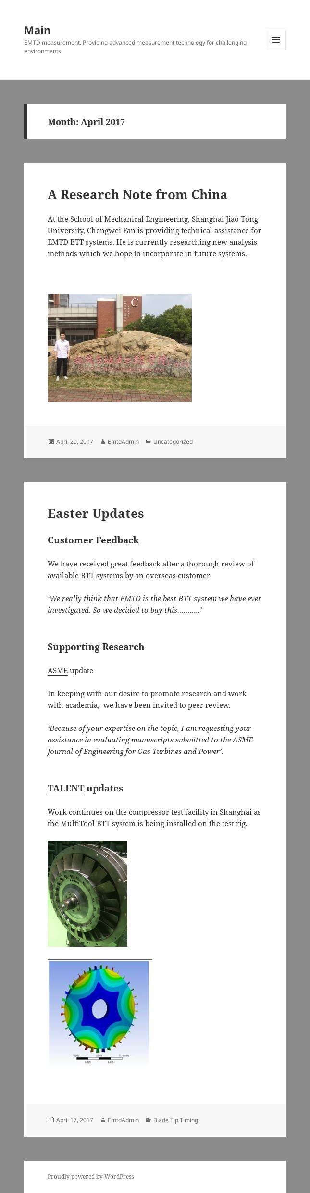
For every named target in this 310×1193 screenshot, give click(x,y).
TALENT (66, 788)
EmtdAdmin (123, 442)
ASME (58, 670)
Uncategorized (173, 442)
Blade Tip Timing (175, 1120)
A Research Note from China (138, 194)
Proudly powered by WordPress (91, 1176)
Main (37, 30)
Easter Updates (96, 513)
